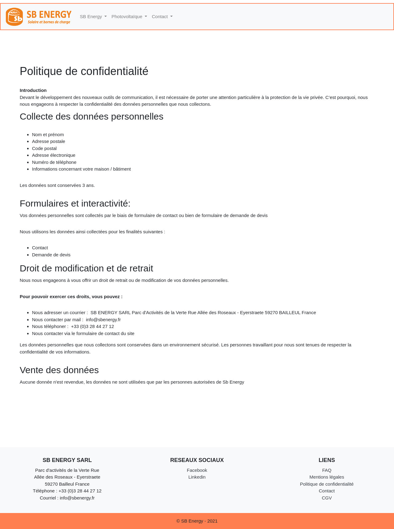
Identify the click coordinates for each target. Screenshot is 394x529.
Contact (327, 490)
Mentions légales (326, 477)
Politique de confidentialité (326, 484)
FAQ (327, 470)
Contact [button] (160, 16)
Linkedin (197, 477)
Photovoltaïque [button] (127, 16)
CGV (327, 497)
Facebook (197, 470)
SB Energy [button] (91, 16)
